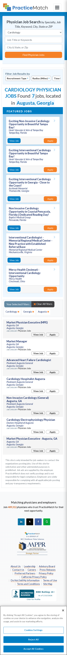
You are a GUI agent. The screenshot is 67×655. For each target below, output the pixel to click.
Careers (32, 569)
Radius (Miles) (40, 78)
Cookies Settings (33, 632)
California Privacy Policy (34, 577)
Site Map (47, 584)
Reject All (33, 641)
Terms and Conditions (28, 584)
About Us (16, 566)
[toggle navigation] (57, 7)
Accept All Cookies (33, 650)
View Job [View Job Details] (14, 140)
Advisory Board (47, 566)
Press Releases (48, 569)
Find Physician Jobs (33, 54)
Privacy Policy (46, 573)
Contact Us (18, 569)
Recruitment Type (16, 78)
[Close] (63, 612)
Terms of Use (50, 580)
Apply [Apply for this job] (50, 140)
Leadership (29, 566)
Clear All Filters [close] (43, 304)
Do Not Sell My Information (25, 580)
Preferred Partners (25, 573)
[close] (12, 312)
